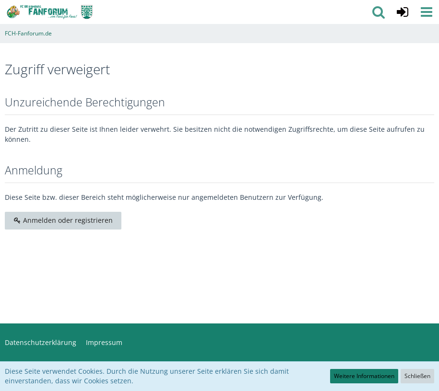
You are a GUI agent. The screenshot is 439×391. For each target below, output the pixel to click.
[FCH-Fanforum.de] (50, 12)
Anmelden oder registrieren (63, 220)
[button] (426, 12)
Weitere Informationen (364, 376)
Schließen (417, 376)
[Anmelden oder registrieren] (402, 12)
